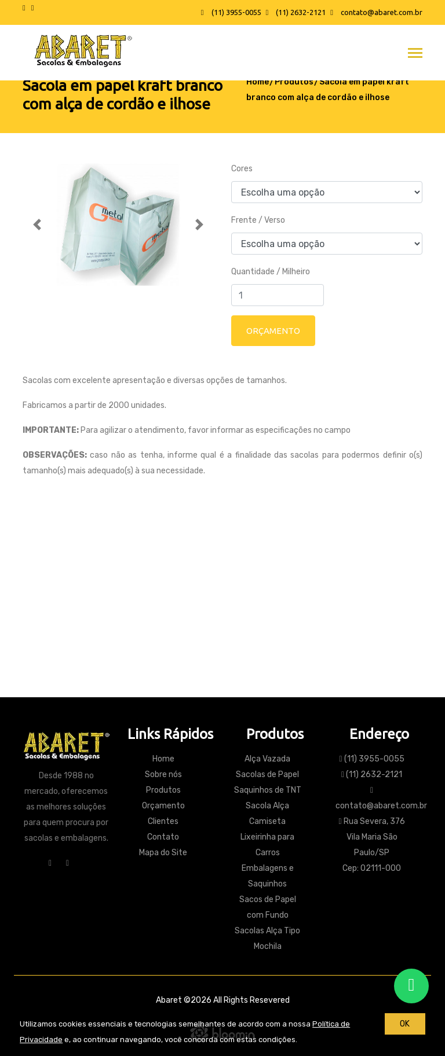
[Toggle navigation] (415, 54)
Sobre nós (163, 774)
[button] (37, 224)
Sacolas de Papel (267, 774)
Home (257, 82)
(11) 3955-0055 (231, 12)
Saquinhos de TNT (267, 790)
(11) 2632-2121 (296, 12)
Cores (242, 169)
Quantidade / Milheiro (270, 272)
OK (405, 1024)
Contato (223, 633)
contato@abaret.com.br (376, 12)
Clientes (163, 821)
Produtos (294, 82)
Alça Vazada (267, 759)
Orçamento (163, 806)
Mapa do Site (163, 853)
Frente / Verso (258, 220)
